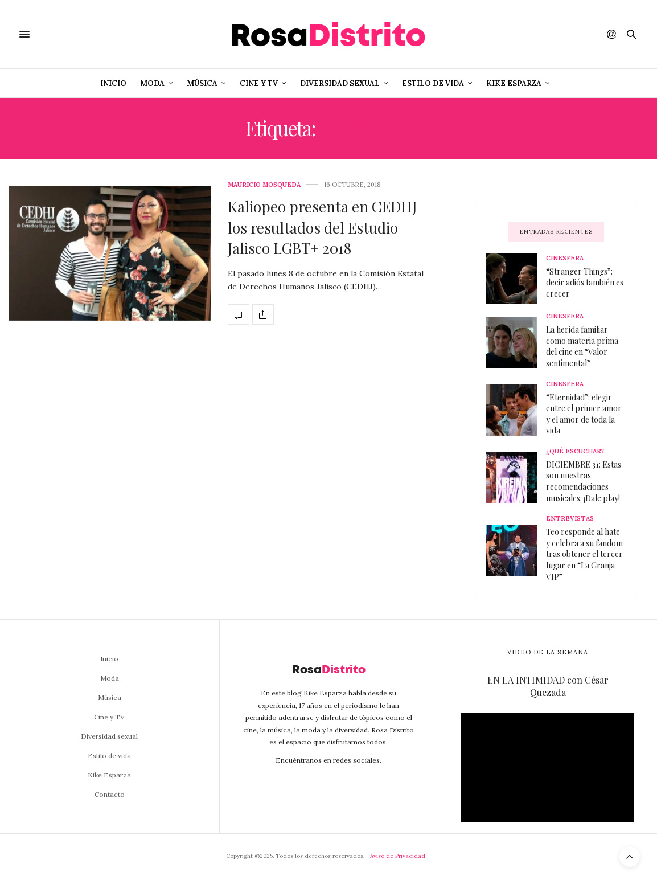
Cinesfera (565, 258)
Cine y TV (259, 83)
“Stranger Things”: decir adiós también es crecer (584, 282)
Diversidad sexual (340, 83)
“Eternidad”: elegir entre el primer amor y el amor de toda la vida (584, 414)
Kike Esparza (513, 83)
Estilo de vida (433, 83)
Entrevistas (570, 518)
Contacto (110, 794)
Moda (152, 83)
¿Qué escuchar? (575, 451)
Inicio (113, 83)
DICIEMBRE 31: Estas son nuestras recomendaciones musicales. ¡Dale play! (583, 481)
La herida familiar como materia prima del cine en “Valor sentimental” (582, 346)
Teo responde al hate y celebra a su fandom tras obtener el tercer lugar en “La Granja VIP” (584, 554)
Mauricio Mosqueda (264, 185)
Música (202, 83)
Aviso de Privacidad (397, 856)
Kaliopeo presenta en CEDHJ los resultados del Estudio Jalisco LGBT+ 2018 (322, 227)
